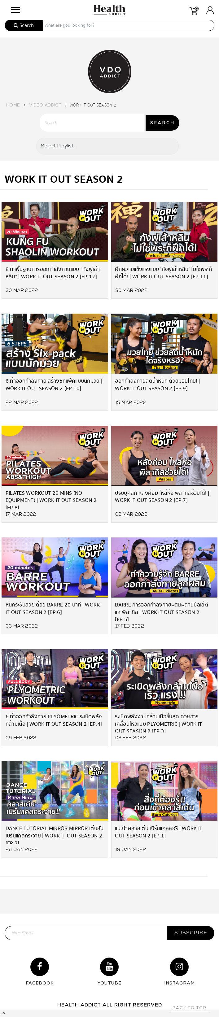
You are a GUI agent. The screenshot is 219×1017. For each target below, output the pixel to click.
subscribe (190, 933)
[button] (15, 8)
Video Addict (45, 105)
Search (24, 25)
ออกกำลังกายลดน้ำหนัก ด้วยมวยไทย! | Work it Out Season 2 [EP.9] (157, 385)
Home (13, 105)
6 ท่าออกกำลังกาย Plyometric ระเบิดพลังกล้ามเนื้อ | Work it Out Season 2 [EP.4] (54, 720)
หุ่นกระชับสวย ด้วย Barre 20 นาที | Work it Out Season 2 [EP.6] (53, 608)
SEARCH (162, 123)
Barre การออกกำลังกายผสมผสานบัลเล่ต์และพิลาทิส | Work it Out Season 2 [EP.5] (161, 611)
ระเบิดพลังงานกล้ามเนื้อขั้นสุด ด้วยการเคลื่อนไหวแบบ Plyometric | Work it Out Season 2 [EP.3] (158, 722)
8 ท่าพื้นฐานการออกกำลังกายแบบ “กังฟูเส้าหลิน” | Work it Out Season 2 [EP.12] (53, 273)
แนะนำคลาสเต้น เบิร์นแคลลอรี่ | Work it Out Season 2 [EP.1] (159, 832)
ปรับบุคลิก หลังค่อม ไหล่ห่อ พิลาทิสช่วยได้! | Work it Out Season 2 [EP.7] (162, 497)
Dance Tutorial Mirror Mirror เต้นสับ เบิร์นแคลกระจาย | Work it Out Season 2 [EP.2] (55, 834)
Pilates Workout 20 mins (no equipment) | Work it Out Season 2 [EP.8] (51, 499)
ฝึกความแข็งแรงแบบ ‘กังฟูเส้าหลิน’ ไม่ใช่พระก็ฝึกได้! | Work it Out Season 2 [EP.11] (163, 273)
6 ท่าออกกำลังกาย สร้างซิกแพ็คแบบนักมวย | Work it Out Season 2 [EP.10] (54, 385)
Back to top (190, 1008)
